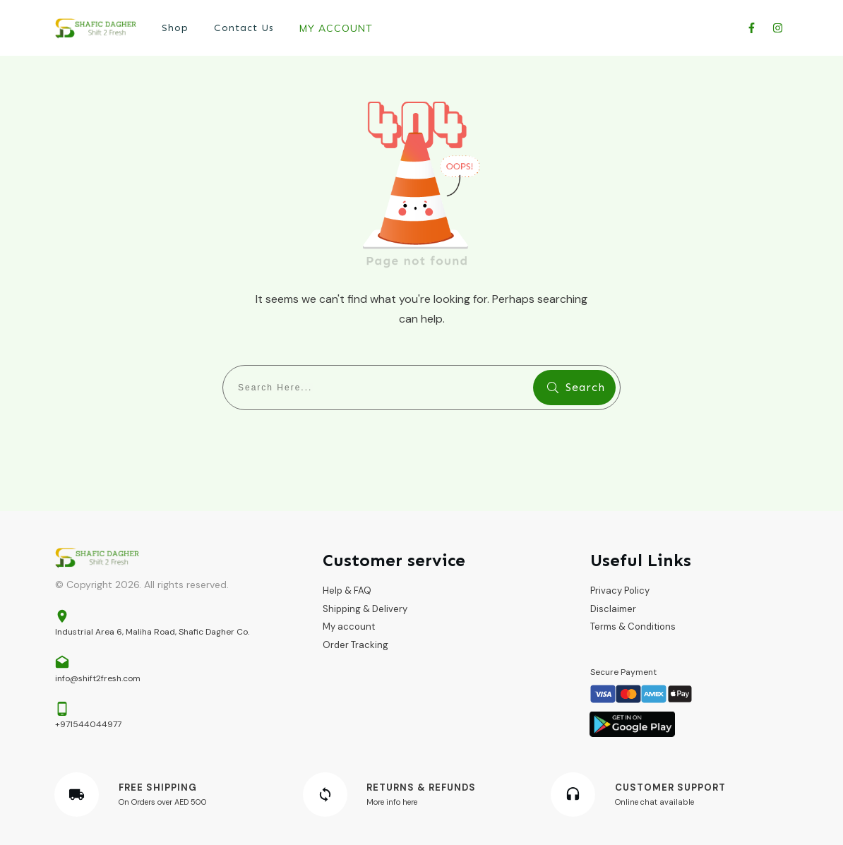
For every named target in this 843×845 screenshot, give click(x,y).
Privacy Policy (620, 591)
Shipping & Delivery (365, 609)
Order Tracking (355, 645)
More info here (391, 802)
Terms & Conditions (633, 627)
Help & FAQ (347, 591)
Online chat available (654, 802)
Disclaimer (613, 609)
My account (349, 627)
